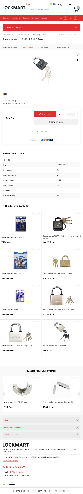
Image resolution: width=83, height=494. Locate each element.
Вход (28, 4)
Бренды (26, 18)
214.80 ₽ (62, 279)
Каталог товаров (41, 27)
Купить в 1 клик (56, 122)
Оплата (44, 18)
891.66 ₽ (20, 315)
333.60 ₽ (20, 352)
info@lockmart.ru (16, 472)
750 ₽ (20, 243)
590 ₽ (62, 352)
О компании (16, 18)
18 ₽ (8, 407)
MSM (59, 180)
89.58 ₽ (48, 407)
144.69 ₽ (62, 243)
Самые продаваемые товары (41, 371)
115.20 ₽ (62, 315)
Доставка (35, 18)
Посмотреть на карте (10, 461)
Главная (6, 18)
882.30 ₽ (20, 279)
